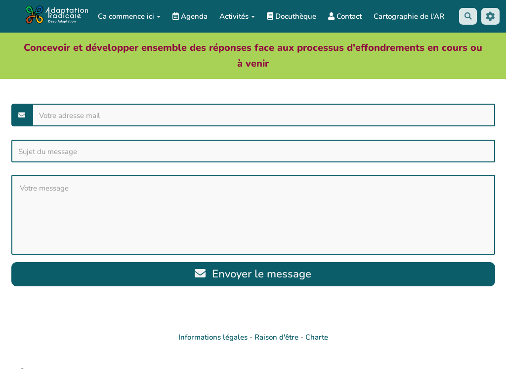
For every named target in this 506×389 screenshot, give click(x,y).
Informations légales (213, 338)
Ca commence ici (129, 16)
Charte (316, 338)
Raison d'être (276, 338)
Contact (345, 16)
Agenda (190, 16)
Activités (237, 16)
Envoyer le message (253, 274)
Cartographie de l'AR (409, 16)
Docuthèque (291, 16)
